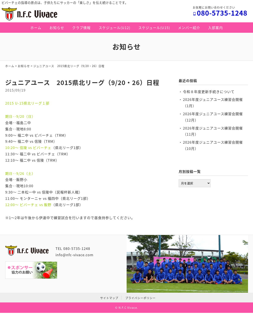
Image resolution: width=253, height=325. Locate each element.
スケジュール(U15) (154, 27)
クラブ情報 (81, 27)
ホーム (35, 27)
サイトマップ (109, 298)
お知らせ (56, 27)
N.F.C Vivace (128, 307)
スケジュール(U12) (114, 27)
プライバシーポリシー (140, 298)
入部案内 (215, 27)
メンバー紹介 (189, 27)
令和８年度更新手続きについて (209, 91)
